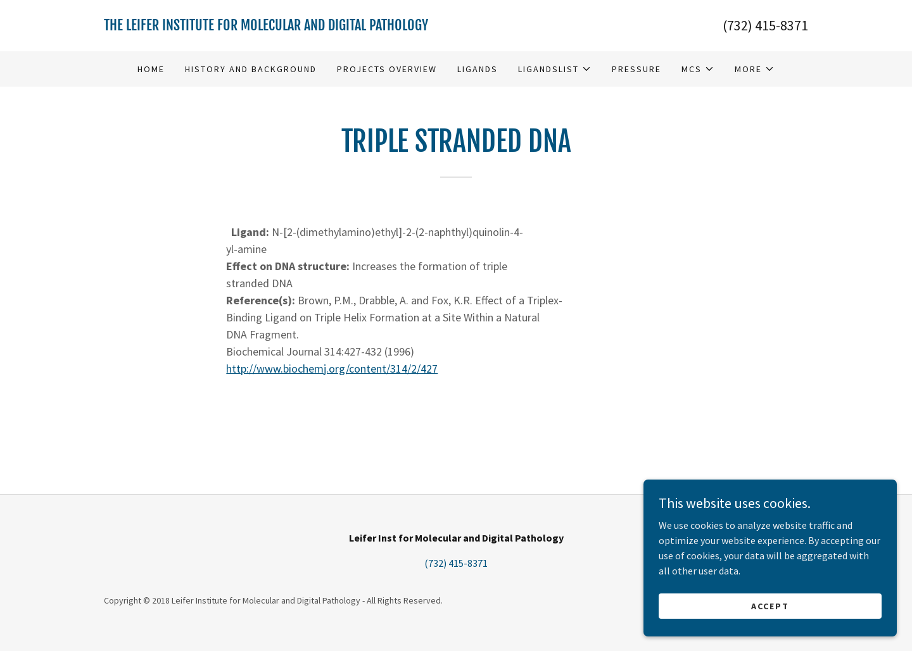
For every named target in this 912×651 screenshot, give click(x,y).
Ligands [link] (477, 69)
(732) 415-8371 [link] (765, 25)
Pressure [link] (636, 69)
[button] (555, 69)
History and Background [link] (251, 69)
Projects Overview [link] (387, 69)
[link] (280, 26)
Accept (770, 605)
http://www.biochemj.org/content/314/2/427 (332, 368)
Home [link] (151, 69)
